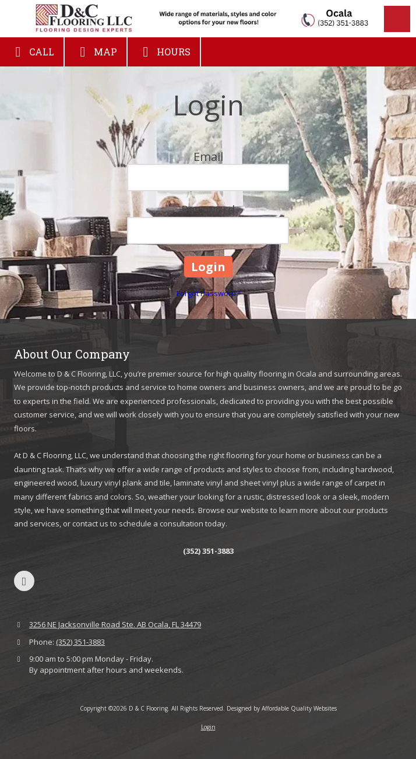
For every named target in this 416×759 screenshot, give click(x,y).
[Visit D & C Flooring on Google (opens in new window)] (24, 581)
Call (31, 52)
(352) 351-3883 (80, 642)
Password (208, 209)
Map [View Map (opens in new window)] (95, 52)
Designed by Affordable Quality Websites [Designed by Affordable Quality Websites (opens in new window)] (282, 708)
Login (208, 727)
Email (208, 156)
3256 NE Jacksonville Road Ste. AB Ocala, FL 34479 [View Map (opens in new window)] (115, 624)
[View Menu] (397, 19)
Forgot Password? (208, 293)
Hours (164, 52)
